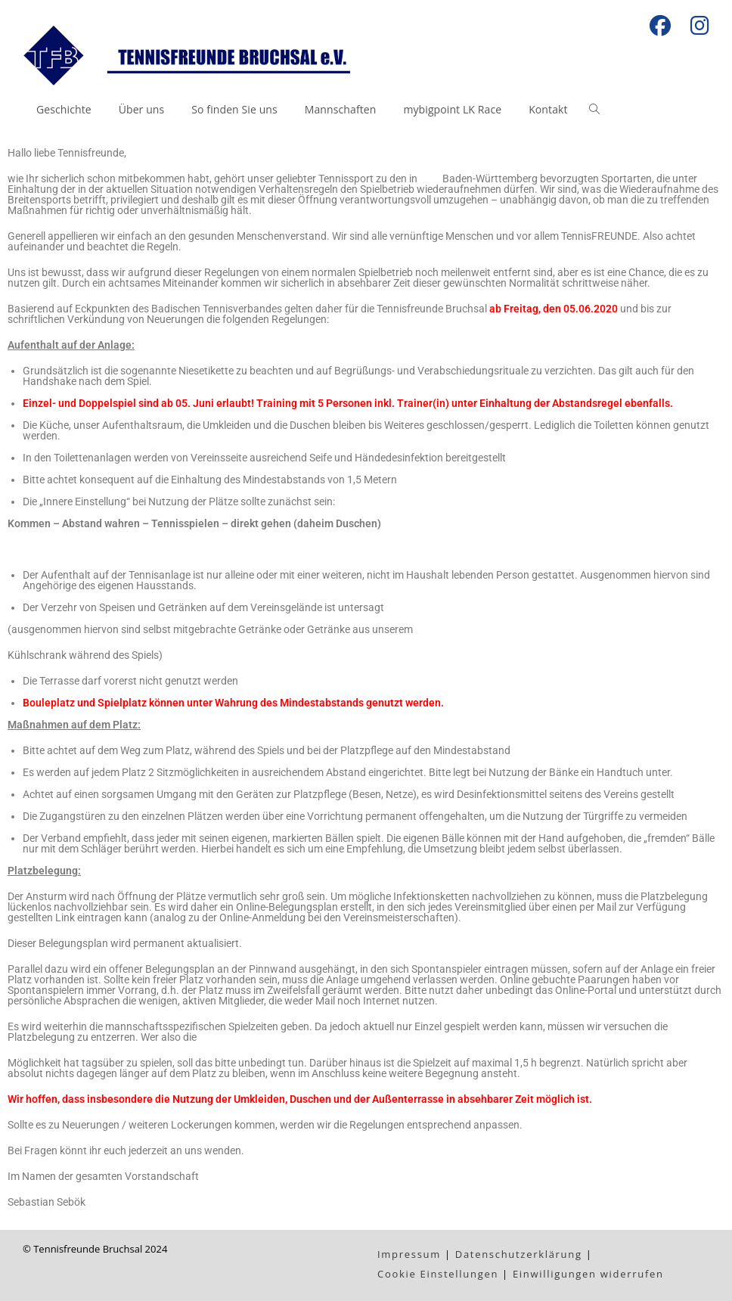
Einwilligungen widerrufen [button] (588, 1274)
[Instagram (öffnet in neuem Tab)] (695, 25)
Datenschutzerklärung (518, 1254)
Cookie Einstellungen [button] (437, 1274)
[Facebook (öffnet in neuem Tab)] (660, 25)
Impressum (409, 1254)
